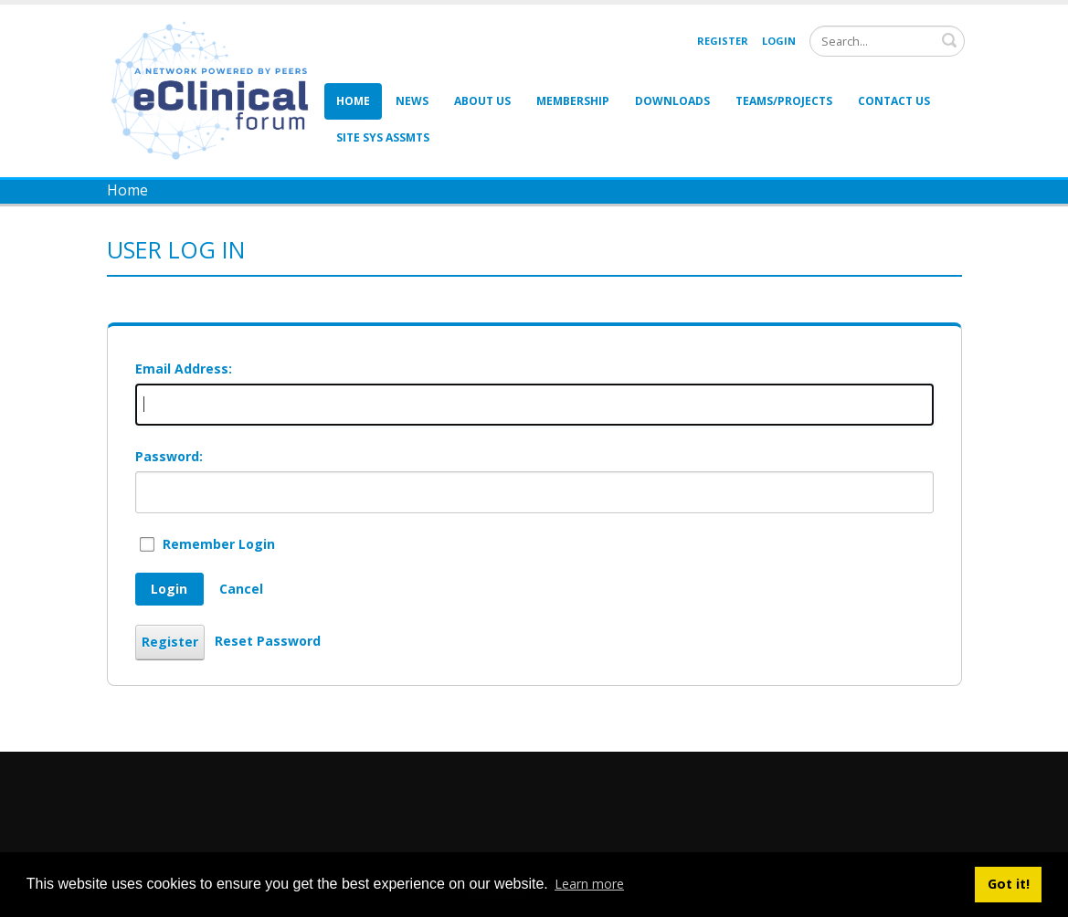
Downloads (672, 101)
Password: (169, 456)
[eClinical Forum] (215, 89)
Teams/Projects (783, 101)
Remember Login (219, 544)
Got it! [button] (1009, 883)
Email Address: (183, 368)
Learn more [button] (589, 883)
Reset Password (268, 640)
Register (722, 40)
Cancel (241, 588)
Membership (572, 101)
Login (779, 40)
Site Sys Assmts (382, 137)
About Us (482, 101)
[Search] (887, 41)
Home (353, 101)
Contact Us (894, 101)
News (412, 101)
